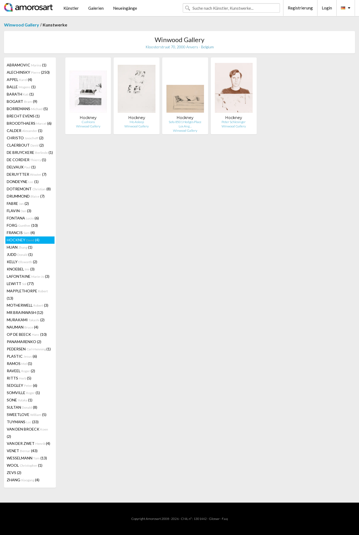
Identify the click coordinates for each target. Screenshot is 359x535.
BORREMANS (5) (27, 108)
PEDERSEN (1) (29, 349)
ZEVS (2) (14, 472)
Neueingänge (125, 8)
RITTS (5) (19, 378)
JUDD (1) (20, 254)
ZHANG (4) (23, 480)
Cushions (88, 122)
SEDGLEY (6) (22, 385)
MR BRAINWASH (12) (25, 312)
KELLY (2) (22, 261)
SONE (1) (19, 400)
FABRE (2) (18, 203)
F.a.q (225, 519)
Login (327, 7)
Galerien (96, 8)
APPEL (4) (19, 79)
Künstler (71, 8)
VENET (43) (22, 450)
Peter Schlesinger (234, 122)
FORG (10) (22, 225)
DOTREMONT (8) (29, 189)
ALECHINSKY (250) (28, 72)
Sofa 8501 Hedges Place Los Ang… (185, 124)
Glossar (214, 519)
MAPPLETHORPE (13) (27, 294)
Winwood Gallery (21, 24)
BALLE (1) (21, 86)
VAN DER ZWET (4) (28, 443)
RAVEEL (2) (21, 370)
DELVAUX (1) (21, 167)
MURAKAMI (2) (26, 319)
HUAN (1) (19, 247)
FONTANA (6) (23, 218)
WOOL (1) (24, 465)
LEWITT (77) (20, 283)
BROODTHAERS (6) (29, 123)
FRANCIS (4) (21, 232)
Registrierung (300, 7)
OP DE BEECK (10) (27, 334)
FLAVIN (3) (19, 210)
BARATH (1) (20, 94)
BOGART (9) (22, 101)
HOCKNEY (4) (23, 240)
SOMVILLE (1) (23, 392)
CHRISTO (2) (25, 138)
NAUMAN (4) (22, 327)
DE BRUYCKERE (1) (30, 152)
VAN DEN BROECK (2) (27, 433)
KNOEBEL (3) (21, 269)
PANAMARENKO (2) (24, 341)
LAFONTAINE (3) (28, 276)
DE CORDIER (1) (26, 159)
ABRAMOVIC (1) (26, 65)
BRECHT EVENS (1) (23, 116)
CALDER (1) (24, 130)
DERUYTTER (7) (26, 174)
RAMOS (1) (19, 363)
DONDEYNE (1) (23, 181)
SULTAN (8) (22, 407)
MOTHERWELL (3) (27, 305)
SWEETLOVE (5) (26, 414)
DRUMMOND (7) (26, 196)
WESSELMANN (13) (27, 458)
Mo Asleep (137, 122)
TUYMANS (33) (23, 421)
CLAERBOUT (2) (25, 145)
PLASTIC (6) (22, 356)
